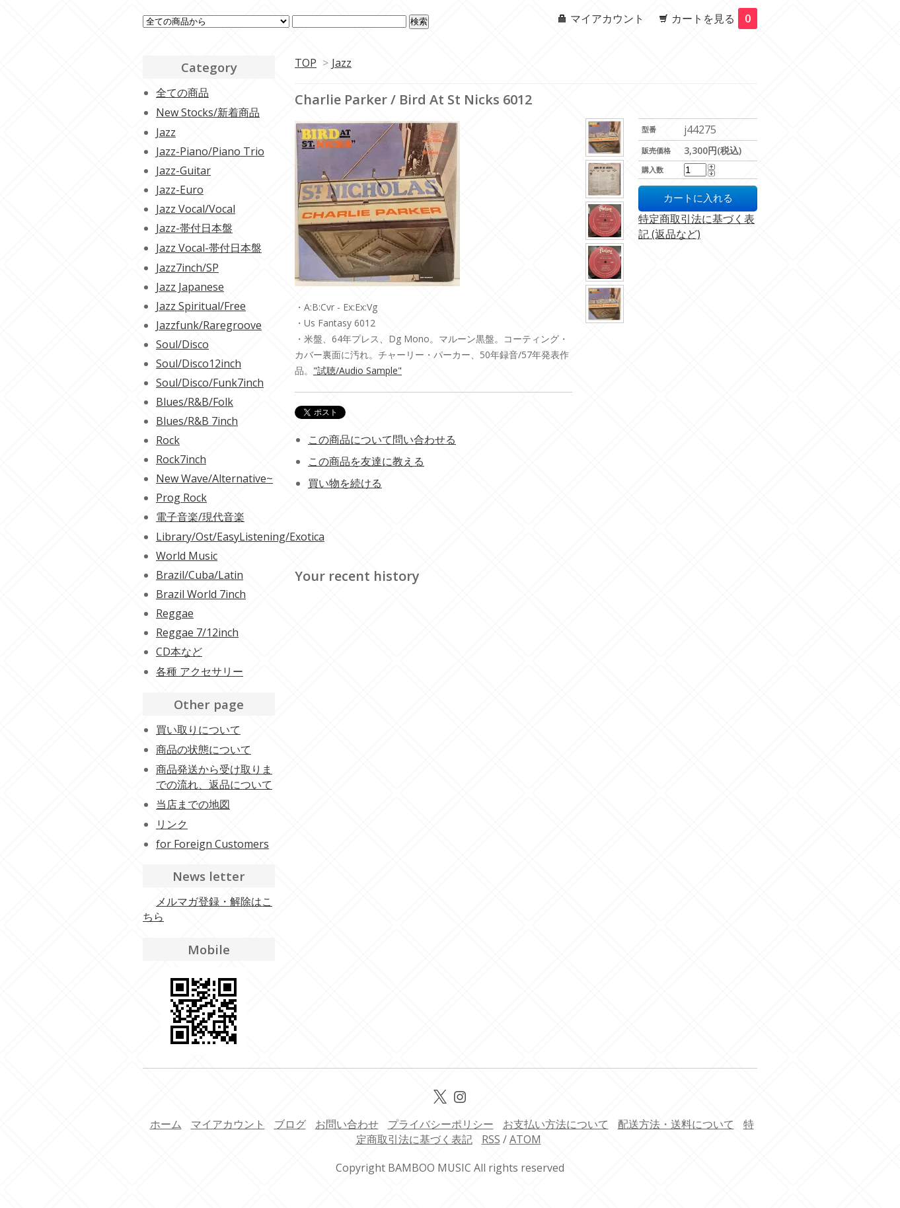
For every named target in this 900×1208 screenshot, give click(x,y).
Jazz (342, 63)
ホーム (166, 1124)
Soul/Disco (182, 344)
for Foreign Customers (212, 844)
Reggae (175, 613)
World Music (186, 555)
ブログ (290, 1124)
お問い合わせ (347, 1124)
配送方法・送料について (676, 1124)
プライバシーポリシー (441, 1124)
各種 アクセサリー (199, 671)
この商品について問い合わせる (382, 439)
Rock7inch (181, 459)
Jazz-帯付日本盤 (194, 228)
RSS (491, 1139)
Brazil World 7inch (201, 594)
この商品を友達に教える (366, 461)
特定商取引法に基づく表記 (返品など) (696, 226)
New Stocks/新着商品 (208, 112)
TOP (306, 63)
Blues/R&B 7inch (197, 421)
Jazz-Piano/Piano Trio (210, 151)
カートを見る (714, 18)
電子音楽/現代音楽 (200, 517)
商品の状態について (203, 749)
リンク (172, 824)
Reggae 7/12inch (197, 632)
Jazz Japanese (190, 287)
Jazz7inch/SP (187, 267)
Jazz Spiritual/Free (201, 306)
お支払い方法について (556, 1124)
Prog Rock (181, 497)
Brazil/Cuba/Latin (199, 575)
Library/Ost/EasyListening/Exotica (240, 536)
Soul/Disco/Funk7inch (210, 382)
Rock (168, 440)
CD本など (179, 651)
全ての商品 (182, 92)
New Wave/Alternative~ (214, 478)
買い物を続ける (345, 483)
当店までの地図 (193, 804)
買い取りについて (198, 729)
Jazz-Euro (180, 189)
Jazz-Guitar (183, 170)
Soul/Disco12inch (198, 363)
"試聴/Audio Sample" (357, 370)
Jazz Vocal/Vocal (195, 209)
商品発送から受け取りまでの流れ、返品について (214, 777)
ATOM (525, 1139)
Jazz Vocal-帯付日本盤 (209, 248)
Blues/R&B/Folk (194, 402)
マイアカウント (607, 18)
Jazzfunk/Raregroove (209, 325)
